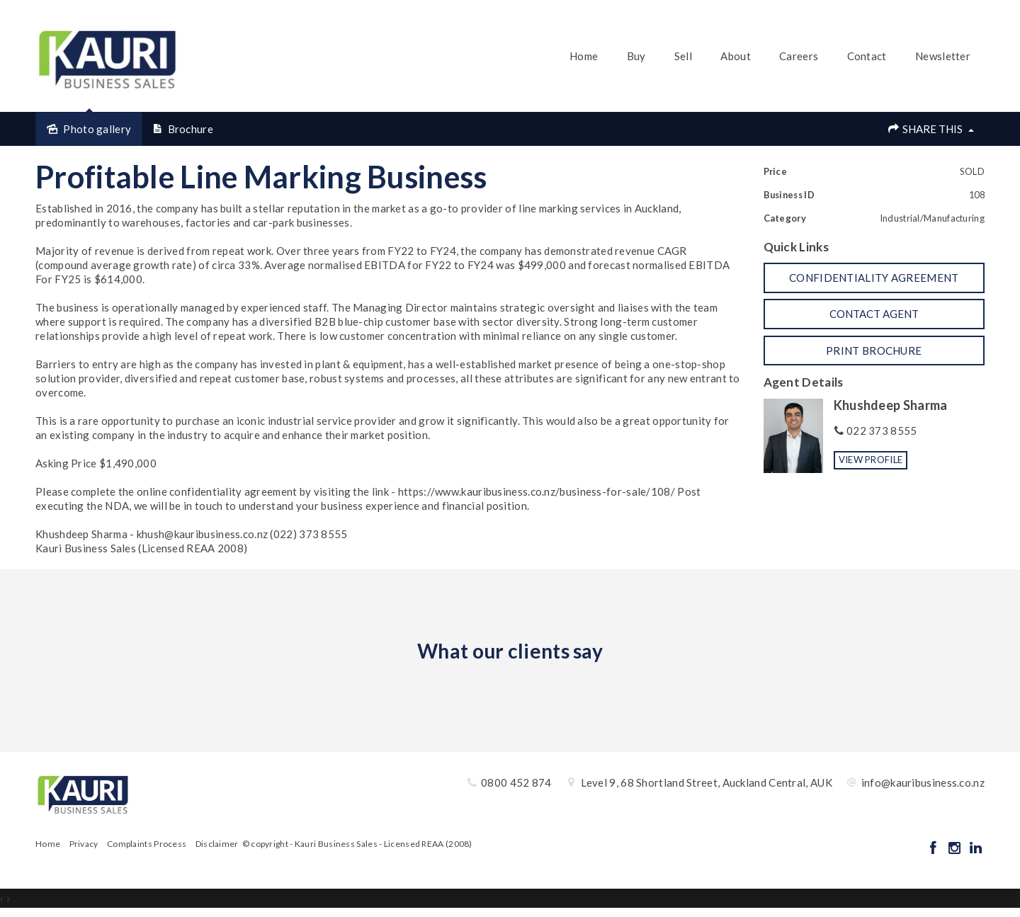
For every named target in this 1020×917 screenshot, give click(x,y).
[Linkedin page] (975, 848)
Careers (798, 56)
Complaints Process (146, 843)
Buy (636, 56)
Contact (867, 56)
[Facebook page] (934, 848)
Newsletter (942, 56)
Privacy (83, 843)
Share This (930, 129)
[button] (874, 277)
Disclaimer (217, 843)
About (735, 56)
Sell (683, 56)
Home (584, 56)
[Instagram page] (955, 848)
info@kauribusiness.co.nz (923, 782)
